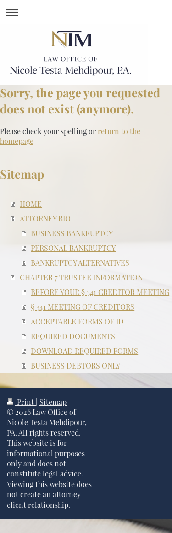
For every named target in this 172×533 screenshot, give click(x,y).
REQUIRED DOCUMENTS (73, 336)
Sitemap (53, 402)
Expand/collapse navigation (86, 12)
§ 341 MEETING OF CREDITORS (82, 307)
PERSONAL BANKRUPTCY (73, 248)
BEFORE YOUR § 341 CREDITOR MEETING (100, 292)
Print (21, 402)
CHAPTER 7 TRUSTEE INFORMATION (81, 277)
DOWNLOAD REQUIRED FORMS (84, 351)
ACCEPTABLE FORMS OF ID (77, 321)
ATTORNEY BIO (45, 218)
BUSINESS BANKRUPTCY (72, 233)
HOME (31, 204)
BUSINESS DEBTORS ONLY (75, 365)
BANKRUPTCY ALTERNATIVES (80, 262)
